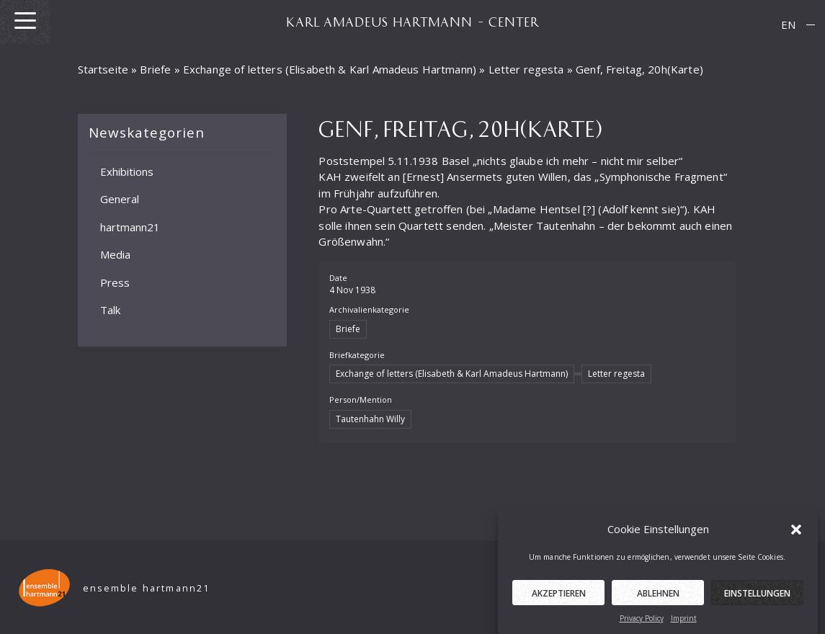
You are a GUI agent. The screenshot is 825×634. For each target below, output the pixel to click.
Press (115, 281)
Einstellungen (757, 596)
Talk (110, 310)
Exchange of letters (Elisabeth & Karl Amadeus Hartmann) (329, 69)
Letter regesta (526, 69)
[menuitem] (788, 25)
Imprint (684, 621)
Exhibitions (126, 171)
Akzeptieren (559, 596)
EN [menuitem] (788, 24)
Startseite (103, 69)
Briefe (155, 69)
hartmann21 (130, 226)
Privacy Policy (642, 621)
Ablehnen (658, 596)
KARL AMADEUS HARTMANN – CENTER (413, 21)
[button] (796, 531)
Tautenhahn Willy (370, 419)
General (119, 199)
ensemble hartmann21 (146, 588)
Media (115, 254)
